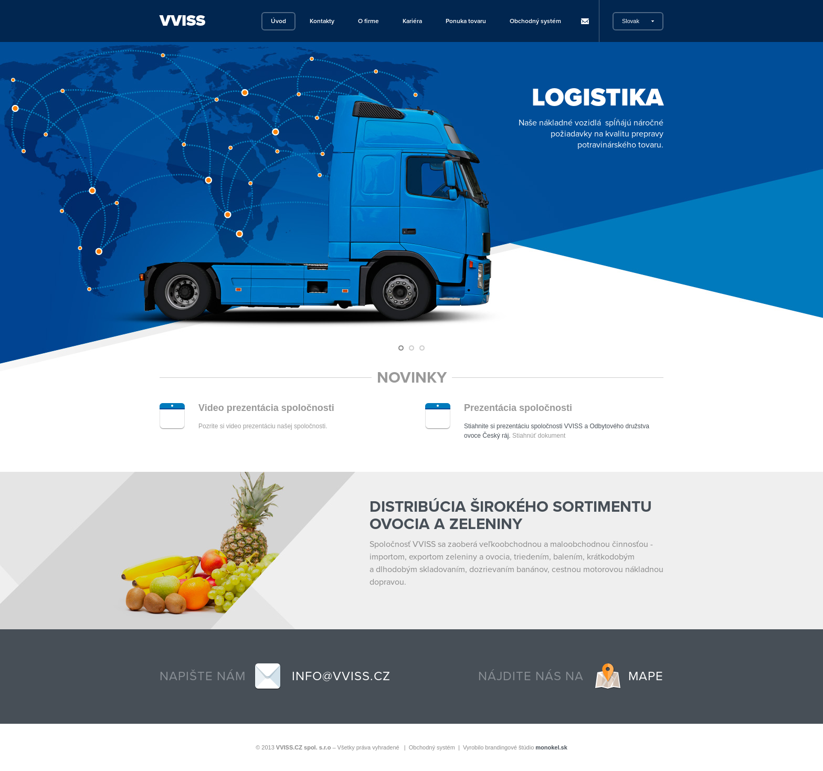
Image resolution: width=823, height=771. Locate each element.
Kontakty (322, 21)
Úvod (278, 21)
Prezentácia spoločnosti (518, 408)
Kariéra (412, 21)
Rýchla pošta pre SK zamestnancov (584, 21)
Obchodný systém (535, 21)
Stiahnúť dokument (538, 435)
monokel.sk (551, 747)
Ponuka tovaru (466, 21)
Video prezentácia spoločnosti (266, 408)
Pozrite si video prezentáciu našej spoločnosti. (262, 426)
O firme (368, 21)
